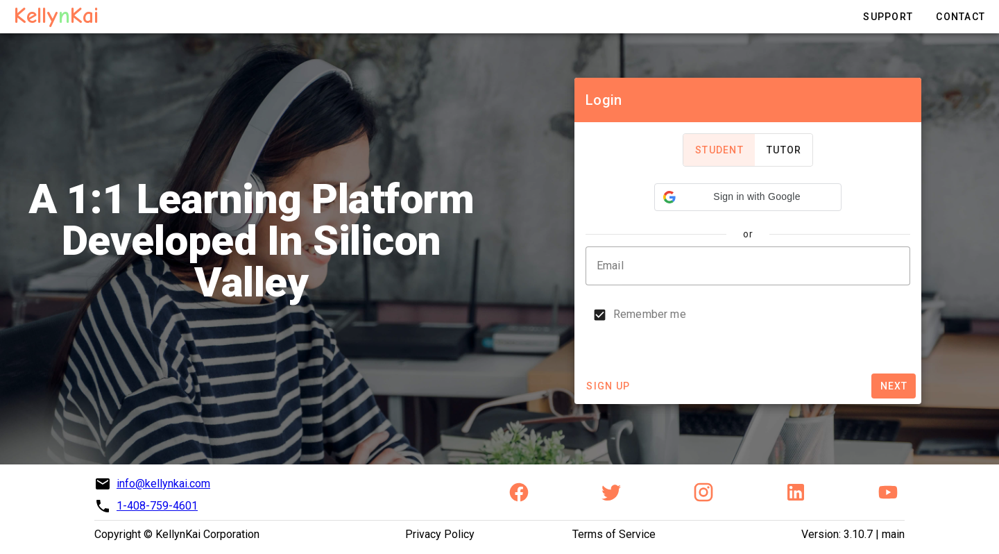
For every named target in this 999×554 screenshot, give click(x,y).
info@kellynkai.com (163, 483)
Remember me (649, 314)
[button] (748, 197)
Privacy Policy (440, 534)
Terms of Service (614, 534)
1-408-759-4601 (157, 505)
